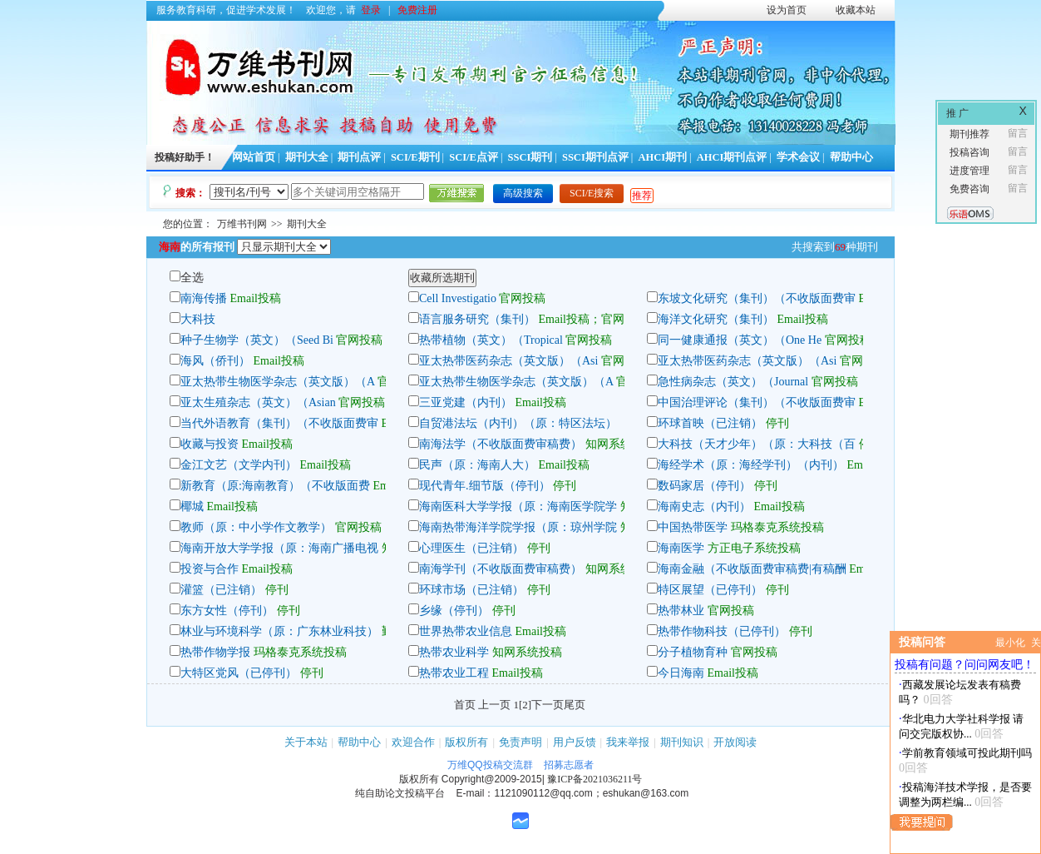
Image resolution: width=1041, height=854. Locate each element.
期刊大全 (306, 157)
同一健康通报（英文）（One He (739, 340)
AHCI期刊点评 (732, 157)
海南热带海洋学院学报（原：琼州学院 (518, 527)
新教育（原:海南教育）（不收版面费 (275, 485)
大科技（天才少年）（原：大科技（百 (757, 444)
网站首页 (253, 157)
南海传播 (203, 298)
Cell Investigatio (457, 298)
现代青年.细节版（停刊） (484, 485)
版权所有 (466, 742)
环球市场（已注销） (471, 589)
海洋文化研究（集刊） (716, 319)
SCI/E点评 (473, 157)
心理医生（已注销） (471, 548)
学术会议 (798, 157)
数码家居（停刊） (704, 485)
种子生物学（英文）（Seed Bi (256, 340)
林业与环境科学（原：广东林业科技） (279, 631)
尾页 (574, 704)
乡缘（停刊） (454, 610)
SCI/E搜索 (592, 193)
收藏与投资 (209, 444)
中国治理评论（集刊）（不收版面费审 (757, 402)
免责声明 (520, 742)
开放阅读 (735, 742)
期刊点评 (359, 157)
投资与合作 (209, 569)
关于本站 (306, 742)
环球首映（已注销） (710, 423)
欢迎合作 (413, 742)
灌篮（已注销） (221, 589)
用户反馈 (574, 742)
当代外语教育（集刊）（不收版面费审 (279, 423)
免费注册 (417, 10)
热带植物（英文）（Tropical (491, 340)
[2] (525, 704)
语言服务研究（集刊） (477, 319)
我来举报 (627, 742)
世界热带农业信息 (465, 631)
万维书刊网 (242, 224)
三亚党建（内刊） (465, 402)
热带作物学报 (215, 652)
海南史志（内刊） (704, 506)
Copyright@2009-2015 (492, 779)
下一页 (547, 704)
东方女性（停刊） (227, 610)
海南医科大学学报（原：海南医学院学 (518, 506)
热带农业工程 (454, 673)
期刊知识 (681, 742)
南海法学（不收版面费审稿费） (500, 444)
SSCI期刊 (530, 157)
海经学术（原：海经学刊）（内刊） (751, 465)
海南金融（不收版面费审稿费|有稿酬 (752, 569)
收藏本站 (856, 10)
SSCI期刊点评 (595, 157)
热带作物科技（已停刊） (722, 631)
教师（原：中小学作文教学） (256, 527)
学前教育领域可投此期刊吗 (967, 753)
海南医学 (681, 548)
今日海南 (681, 673)
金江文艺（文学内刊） (238, 465)
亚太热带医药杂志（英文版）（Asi (508, 361)
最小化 (1010, 642)
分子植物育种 (693, 652)
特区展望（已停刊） (710, 589)
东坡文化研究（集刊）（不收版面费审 (757, 298)
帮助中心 (851, 157)
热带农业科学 (454, 652)
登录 (371, 10)
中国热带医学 (693, 527)
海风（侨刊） (215, 361)
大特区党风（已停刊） (238, 673)
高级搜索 (523, 193)
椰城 (192, 506)
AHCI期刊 (662, 157)
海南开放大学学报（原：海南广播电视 (279, 548)
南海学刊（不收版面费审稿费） (500, 569)
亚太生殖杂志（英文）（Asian (259, 402)
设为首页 (787, 10)
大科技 (197, 319)
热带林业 (681, 610)
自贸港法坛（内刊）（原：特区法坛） (518, 423)
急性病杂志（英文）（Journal (733, 381)
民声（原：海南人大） (477, 465)
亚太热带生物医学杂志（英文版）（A (277, 381)
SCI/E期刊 (415, 157)
